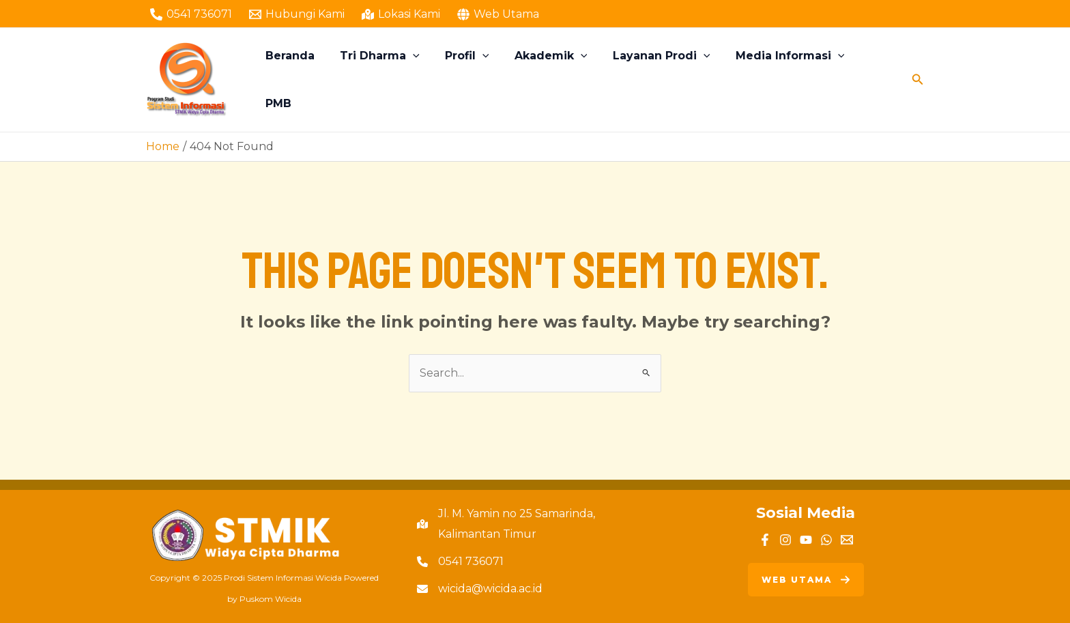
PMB (874, 79)
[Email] (847, 540)
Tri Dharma (389, 80)
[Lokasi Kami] (401, 14)
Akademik (553, 80)
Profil (472, 80)
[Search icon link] (918, 80)
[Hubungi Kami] (297, 14)
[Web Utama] (497, 14)
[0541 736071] (191, 14)
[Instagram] (785, 540)
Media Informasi (784, 80)
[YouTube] (806, 540)
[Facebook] (765, 540)
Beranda (303, 79)
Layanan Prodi (660, 80)
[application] (422, 80)
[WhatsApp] (826, 540)
